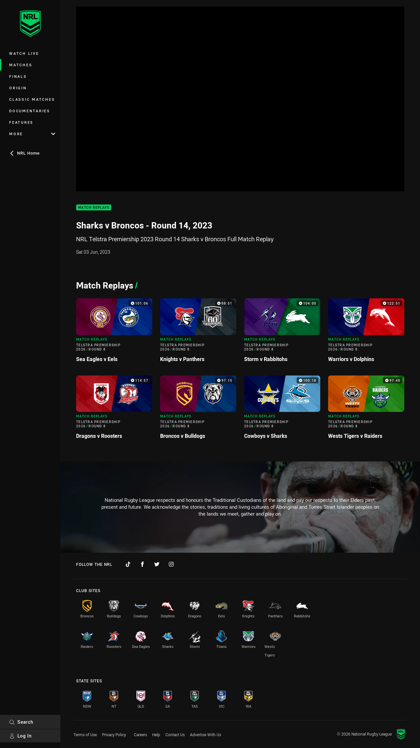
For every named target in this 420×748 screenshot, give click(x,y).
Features (21, 122)
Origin (18, 87)
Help (156, 734)
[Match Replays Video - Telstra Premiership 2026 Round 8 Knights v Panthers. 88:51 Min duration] (198, 332)
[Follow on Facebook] (142, 564)
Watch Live (24, 53)
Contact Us (175, 734)
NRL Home (24, 153)
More (32, 133)
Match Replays (93, 207)
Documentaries (29, 110)
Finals (18, 76)
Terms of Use (85, 734)
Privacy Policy (114, 734)
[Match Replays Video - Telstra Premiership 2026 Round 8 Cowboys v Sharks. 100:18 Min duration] (282, 409)
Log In (20, 736)
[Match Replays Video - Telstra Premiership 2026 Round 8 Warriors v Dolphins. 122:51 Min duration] (366, 332)
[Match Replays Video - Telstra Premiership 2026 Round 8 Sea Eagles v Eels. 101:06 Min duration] (114, 332)
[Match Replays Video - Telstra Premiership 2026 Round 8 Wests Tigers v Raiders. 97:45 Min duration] (366, 409)
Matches (20, 64)
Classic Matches (32, 99)
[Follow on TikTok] (128, 564)
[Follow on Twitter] (156, 564)
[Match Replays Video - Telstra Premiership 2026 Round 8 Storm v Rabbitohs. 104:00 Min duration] (282, 332)
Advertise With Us (205, 734)
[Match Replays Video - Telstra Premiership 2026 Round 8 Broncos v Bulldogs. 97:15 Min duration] (198, 409)
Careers (140, 734)
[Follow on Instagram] (171, 564)
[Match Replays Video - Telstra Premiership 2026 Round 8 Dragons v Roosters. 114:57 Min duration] (114, 409)
